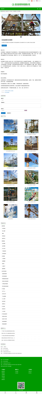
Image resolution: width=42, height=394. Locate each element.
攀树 (3, 233)
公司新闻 (16, 371)
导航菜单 (2, 8)
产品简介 (11, 11)
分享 (5, 392)
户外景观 (3, 306)
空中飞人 (3, 291)
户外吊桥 (3, 311)
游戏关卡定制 (4, 318)
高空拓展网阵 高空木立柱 (10, 151)
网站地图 (9, 366)
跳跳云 (3, 263)
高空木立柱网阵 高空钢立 (31, 151)
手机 (15, 392)
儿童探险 (3, 256)
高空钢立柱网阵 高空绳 (31, 218)
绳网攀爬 (3, 261)
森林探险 (3, 371)
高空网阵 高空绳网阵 (10, 134)
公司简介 (30, 369)
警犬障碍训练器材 (5, 286)
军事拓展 (3, 376)
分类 (26, 392)
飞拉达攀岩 (4, 296)
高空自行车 (4, 293)
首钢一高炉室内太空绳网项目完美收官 (8, 340)
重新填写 (8, 113)
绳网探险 (15, 11)
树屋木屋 (3, 308)
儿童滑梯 (3, 258)
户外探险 (3, 288)
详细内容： (3, 102)
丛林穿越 (3, 228)
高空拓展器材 (4, 276)
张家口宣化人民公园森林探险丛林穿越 (8, 333)
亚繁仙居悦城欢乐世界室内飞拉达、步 (8, 337)
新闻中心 (17, 369)
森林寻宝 (3, 238)
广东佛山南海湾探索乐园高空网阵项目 (8, 335)
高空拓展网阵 (7, 92)
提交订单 (3, 113)
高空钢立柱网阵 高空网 (31, 201)
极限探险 (3, 379)
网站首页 (7, 11)
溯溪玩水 (3, 303)
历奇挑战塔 (4, 253)
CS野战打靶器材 (5, 283)
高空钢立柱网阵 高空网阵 (9, 90)
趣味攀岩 (3, 268)
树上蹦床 (3, 230)
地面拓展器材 (4, 273)
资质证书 (30, 371)
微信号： (2, 98)
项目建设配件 (4, 321)
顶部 (37, 392)
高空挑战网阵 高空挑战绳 (31, 134)
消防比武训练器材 (5, 281)
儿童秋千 (3, 266)
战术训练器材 (4, 271)
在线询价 (4, 45)
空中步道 (3, 248)
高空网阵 (18, 11)
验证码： (2, 108)
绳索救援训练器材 (5, 278)
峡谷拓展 (3, 301)
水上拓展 (3, 298)
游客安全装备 (4, 316)
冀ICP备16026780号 (4, 366)
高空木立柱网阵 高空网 (10, 201)
